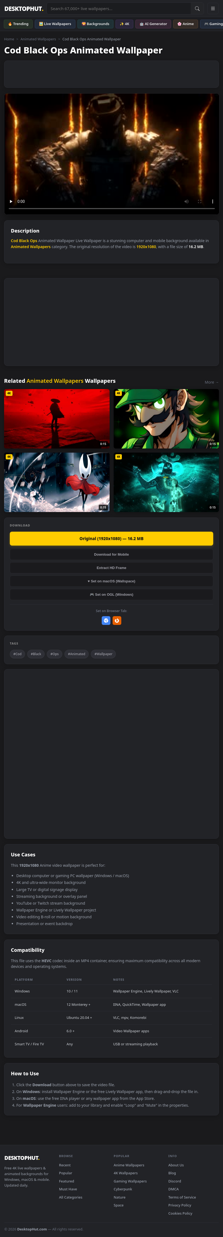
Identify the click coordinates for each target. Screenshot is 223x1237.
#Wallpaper (103, 654)
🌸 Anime (185, 23)
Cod (14, 240)
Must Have (68, 1189)
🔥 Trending (18, 23)
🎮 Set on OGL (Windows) (111, 594)
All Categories (70, 1197)
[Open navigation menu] (213, 8)
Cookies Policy (180, 1213)
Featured (66, 1181)
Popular (65, 1172)
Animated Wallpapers (38, 39)
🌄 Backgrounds (95, 23)
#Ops (54, 654)
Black (24, 240)
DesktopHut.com (32, 1229)
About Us (176, 1165)
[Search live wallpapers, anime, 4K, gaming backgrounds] (119, 8)
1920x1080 (146, 246)
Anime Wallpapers (129, 1165)
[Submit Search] (197, 8)
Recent (65, 1165)
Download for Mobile (111, 554)
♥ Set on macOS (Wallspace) (111, 581)
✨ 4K (124, 23)
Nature (119, 1197)
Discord (174, 1181)
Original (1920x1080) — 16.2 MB (111, 538)
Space (119, 1205)
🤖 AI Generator (153, 23)
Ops (33, 240)
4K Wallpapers (126, 1172)
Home (9, 39)
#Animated (76, 654)
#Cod (17, 654)
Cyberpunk (123, 1189)
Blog (172, 1172)
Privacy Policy (179, 1205)
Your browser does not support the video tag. (111, 154)
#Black (36, 654)
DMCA (173, 1189)
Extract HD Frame (111, 568)
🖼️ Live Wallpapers (55, 23)
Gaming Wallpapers (130, 1181)
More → (212, 382)
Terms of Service (182, 1197)
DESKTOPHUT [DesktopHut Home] (23, 8)
